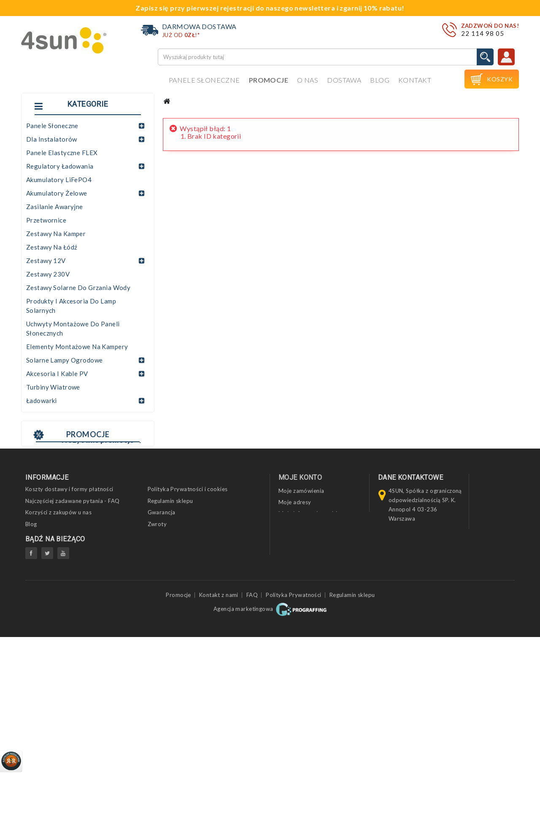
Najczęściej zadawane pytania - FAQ (72, 678)
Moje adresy (294, 680)
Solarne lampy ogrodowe (64, 360)
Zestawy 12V (46, 260)
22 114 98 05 (482, 33)
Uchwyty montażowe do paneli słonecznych (73, 328)
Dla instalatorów (51, 139)
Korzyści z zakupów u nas (58, 690)
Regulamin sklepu (170, 678)
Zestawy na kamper (56, 233)
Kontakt (414, 80)
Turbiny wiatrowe (53, 387)
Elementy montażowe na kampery (77, 346)
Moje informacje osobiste (311, 691)
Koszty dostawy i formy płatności (69, 667)
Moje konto (300, 655)
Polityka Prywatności (293, 793)
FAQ (252, 793)
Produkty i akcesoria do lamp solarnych (71, 305)
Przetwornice (46, 220)
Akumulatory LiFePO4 (59, 179)
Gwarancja (162, 690)
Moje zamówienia (301, 668)
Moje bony (292, 702)
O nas (307, 80)
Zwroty (157, 701)
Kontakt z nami (218, 793)
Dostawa (344, 80)
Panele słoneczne (204, 80)
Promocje (268, 80)
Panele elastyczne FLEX (61, 152)
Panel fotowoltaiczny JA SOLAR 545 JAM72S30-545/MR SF (81, 575)
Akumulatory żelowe (56, 193)
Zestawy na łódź (51, 247)
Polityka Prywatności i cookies (188, 667)
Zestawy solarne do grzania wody (78, 287)
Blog (379, 80)
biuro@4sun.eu (408, 743)
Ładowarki (41, 400)
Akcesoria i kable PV (57, 373)
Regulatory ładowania (60, 166)
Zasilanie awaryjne (54, 206)
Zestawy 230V (48, 274)
